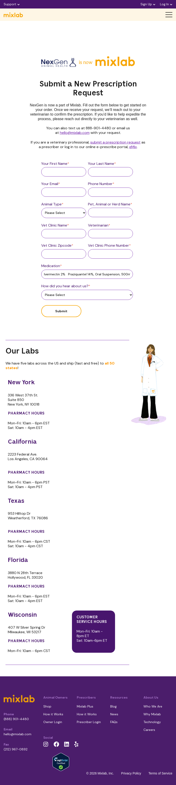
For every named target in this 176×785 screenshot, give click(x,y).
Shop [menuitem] (47, 706)
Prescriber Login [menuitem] (89, 722)
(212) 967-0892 (16, 749)
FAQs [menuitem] (114, 722)
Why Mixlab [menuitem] (152, 714)
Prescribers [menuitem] (86, 697)
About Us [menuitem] (150, 697)
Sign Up (147, 4)
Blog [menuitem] (113, 706)
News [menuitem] (114, 714)
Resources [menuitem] (119, 697)
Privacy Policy (131, 773)
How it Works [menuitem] (53, 714)
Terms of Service (160, 773)
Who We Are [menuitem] (152, 706)
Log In (166, 4)
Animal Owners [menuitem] (55, 697)
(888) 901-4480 (16, 719)
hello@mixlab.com (17, 734)
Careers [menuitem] (149, 729)
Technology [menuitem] (152, 722)
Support (12, 4)
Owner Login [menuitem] (52, 722)
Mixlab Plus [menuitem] (85, 706)
